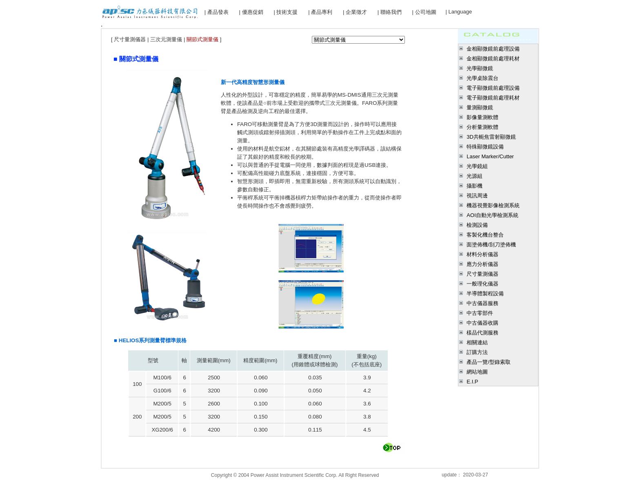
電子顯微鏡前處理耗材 (493, 98)
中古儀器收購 (482, 323)
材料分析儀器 (482, 254)
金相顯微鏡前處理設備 (493, 49)
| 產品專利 (320, 12)
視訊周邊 (477, 196)
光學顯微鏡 (480, 68)
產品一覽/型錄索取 (489, 362)
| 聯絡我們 (390, 12)
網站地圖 (477, 372)
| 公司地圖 (424, 12)
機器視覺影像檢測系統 (493, 205)
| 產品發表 (216, 12)
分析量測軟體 (482, 127)
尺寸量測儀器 (482, 274)
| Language (458, 12)
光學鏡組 (477, 166)
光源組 (474, 176)
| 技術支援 (285, 12)
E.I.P (472, 382)
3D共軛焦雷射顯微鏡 (491, 137)
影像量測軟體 (482, 117)
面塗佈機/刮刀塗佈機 (491, 244)
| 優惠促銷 (251, 12)
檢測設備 (477, 225)
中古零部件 (480, 313)
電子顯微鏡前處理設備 (493, 88)
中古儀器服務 (482, 303)
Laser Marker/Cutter (490, 156)
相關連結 (477, 342)
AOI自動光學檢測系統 (492, 215)
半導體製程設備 (485, 293)
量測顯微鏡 (480, 107)
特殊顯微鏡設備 (485, 147)
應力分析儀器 (482, 264)
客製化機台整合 (485, 235)
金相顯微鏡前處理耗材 (493, 58)
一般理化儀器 (482, 284)
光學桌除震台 (482, 78)
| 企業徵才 (355, 12)
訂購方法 (477, 352)
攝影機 (474, 186)
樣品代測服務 (482, 333)
